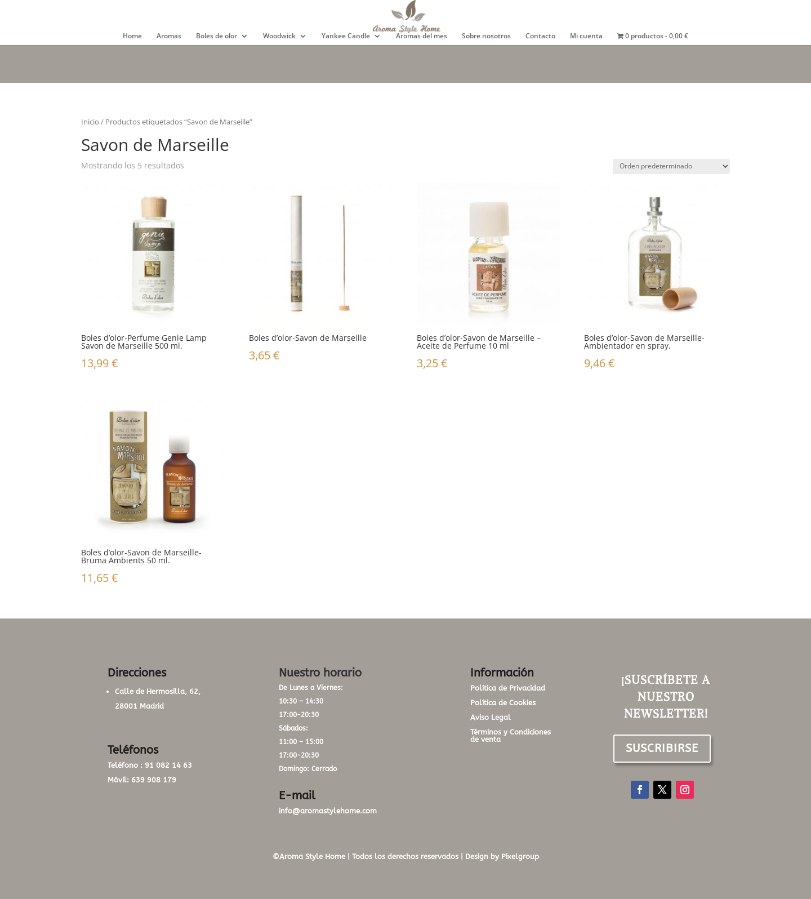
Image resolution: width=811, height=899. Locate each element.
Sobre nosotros (486, 36)
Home (132, 36)
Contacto (540, 36)
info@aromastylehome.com (328, 811)
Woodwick (279, 36)
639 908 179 (153, 780)
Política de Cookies (503, 702)
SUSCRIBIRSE (662, 748)
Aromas (169, 36)
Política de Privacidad (507, 688)
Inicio (90, 122)
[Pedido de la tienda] (671, 166)
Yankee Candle (346, 36)
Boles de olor (216, 36)
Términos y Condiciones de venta (510, 736)
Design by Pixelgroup (502, 856)
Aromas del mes (421, 36)
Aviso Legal (490, 717)
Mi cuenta (586, 36)
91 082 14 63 (168, 765)
